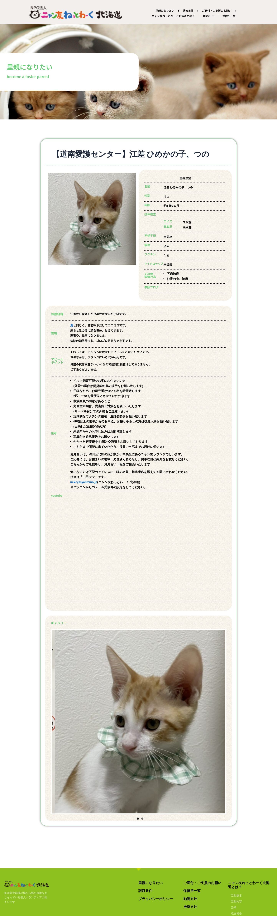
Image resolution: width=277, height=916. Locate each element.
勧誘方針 (190, 899)
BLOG (208, 16)
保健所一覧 (229, 16)
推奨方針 (190, 907)
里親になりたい (164, 11)
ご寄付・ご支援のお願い (217, 11)
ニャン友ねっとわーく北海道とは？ (173, 16)
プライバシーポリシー (155, 899)
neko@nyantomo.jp (83, 482)
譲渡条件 (188, 11)
